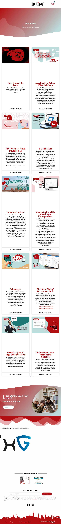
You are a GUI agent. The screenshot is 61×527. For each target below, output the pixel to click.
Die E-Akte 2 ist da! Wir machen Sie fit (45, 290)
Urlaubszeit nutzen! (15, 212)
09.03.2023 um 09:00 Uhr (46, 308)
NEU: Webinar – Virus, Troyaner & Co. (16, 149)
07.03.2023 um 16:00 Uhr (46, 306)
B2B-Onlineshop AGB (27, 522)
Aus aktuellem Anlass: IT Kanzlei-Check (45, 84)
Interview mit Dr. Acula (15, 84)
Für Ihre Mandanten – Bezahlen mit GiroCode (45, 354)
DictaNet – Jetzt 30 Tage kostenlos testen (16, 353)
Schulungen (15, 289)
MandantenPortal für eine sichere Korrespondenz (45, 214)
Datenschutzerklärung (35, 499)
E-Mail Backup (45, 148)
